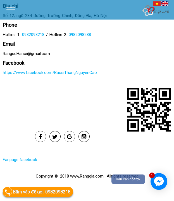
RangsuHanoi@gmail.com (26, 53)
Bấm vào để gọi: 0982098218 (36, 192)
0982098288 (80, 34)
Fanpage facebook (20, 159)
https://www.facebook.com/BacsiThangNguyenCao (50, 72)
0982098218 (33, 34)
